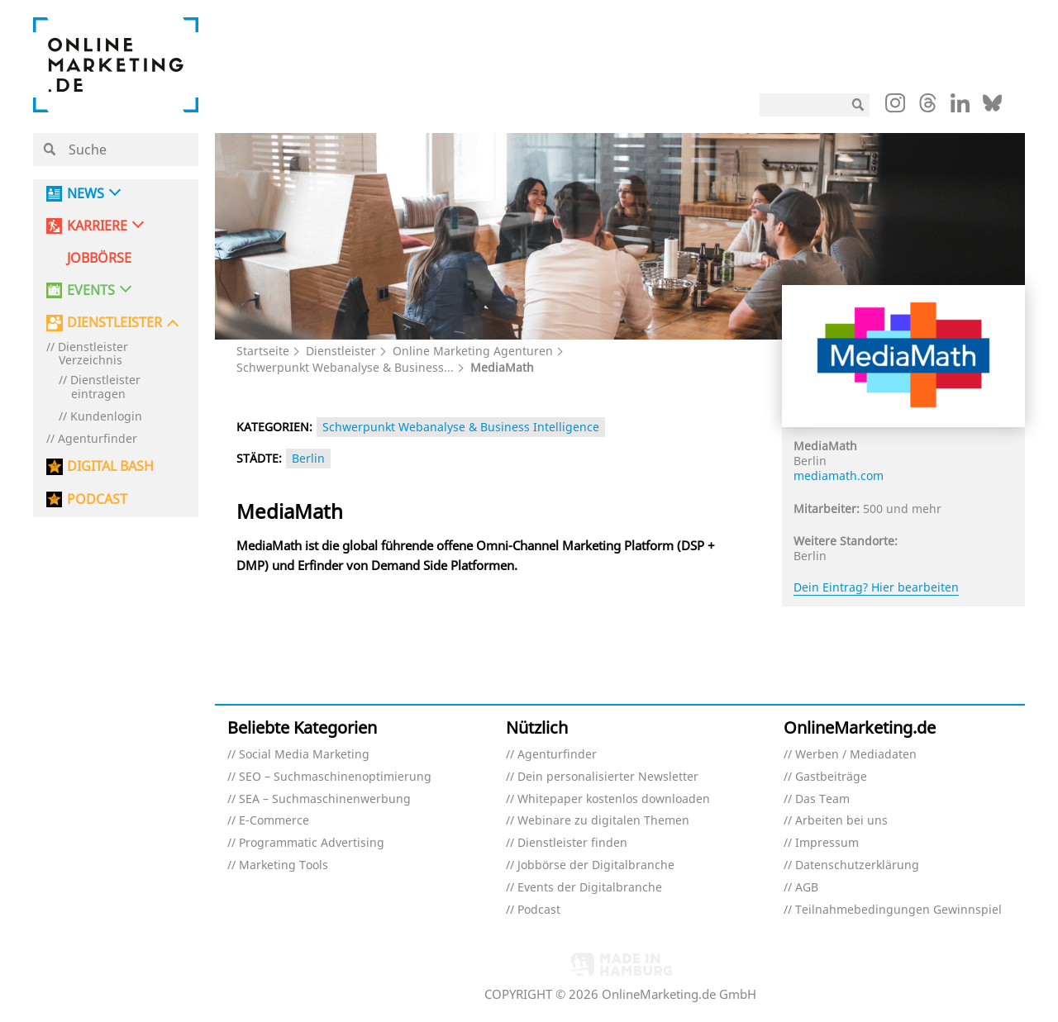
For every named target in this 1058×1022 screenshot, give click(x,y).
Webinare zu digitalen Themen (603, 821)
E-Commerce (274, 821)
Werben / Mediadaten (856, 755)
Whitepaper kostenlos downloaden (613, 799)
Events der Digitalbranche (589, 888)
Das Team (822, 799)
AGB (806, 888)
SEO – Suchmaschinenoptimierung (335, 777)
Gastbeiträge (831, 777)
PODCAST (97, 499)
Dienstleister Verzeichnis (93, 354)
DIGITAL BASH (110, 466)
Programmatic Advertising (311, 843)
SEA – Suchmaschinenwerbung (325, 799)
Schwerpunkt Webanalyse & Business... (345, 367)
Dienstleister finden (572, 843)
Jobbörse (99, 258)
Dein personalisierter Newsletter (607, 777)
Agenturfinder (97, 439)
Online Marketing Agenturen (473, 351)
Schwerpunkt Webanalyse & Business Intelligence (460, 427)
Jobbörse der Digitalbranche (595, 865)
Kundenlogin (106, 417)
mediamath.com (839, 475)
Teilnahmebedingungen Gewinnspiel (898, 910)
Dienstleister (341, 351)
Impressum (827, 843)
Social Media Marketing (304, 755)
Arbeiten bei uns (841, 821)
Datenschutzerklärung (857, 865)
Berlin (308, 458)
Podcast (538, 910)
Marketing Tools (283, 865)
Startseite (262, 351)
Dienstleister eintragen (105, 387)
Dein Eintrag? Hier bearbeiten (876, 587)
